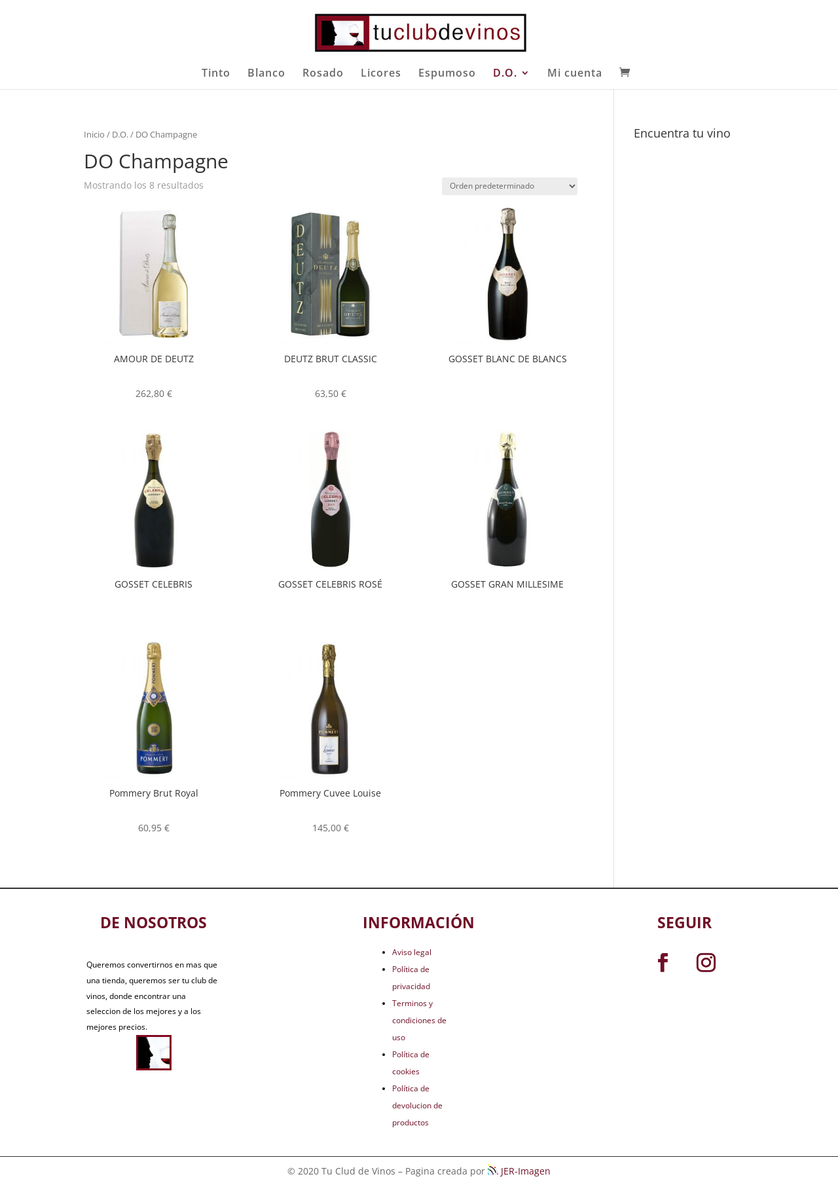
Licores (381, 74)
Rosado (323, 74)
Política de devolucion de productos (417, 1105)
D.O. (505, 74)
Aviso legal (411, 952)
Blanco (266, 74)
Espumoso (447, 74)
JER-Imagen (519, 1171)
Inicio (94, 134)
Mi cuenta (574, 74)
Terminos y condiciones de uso (419, 1020)
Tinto (216, 74)
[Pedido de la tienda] (509, 186)
